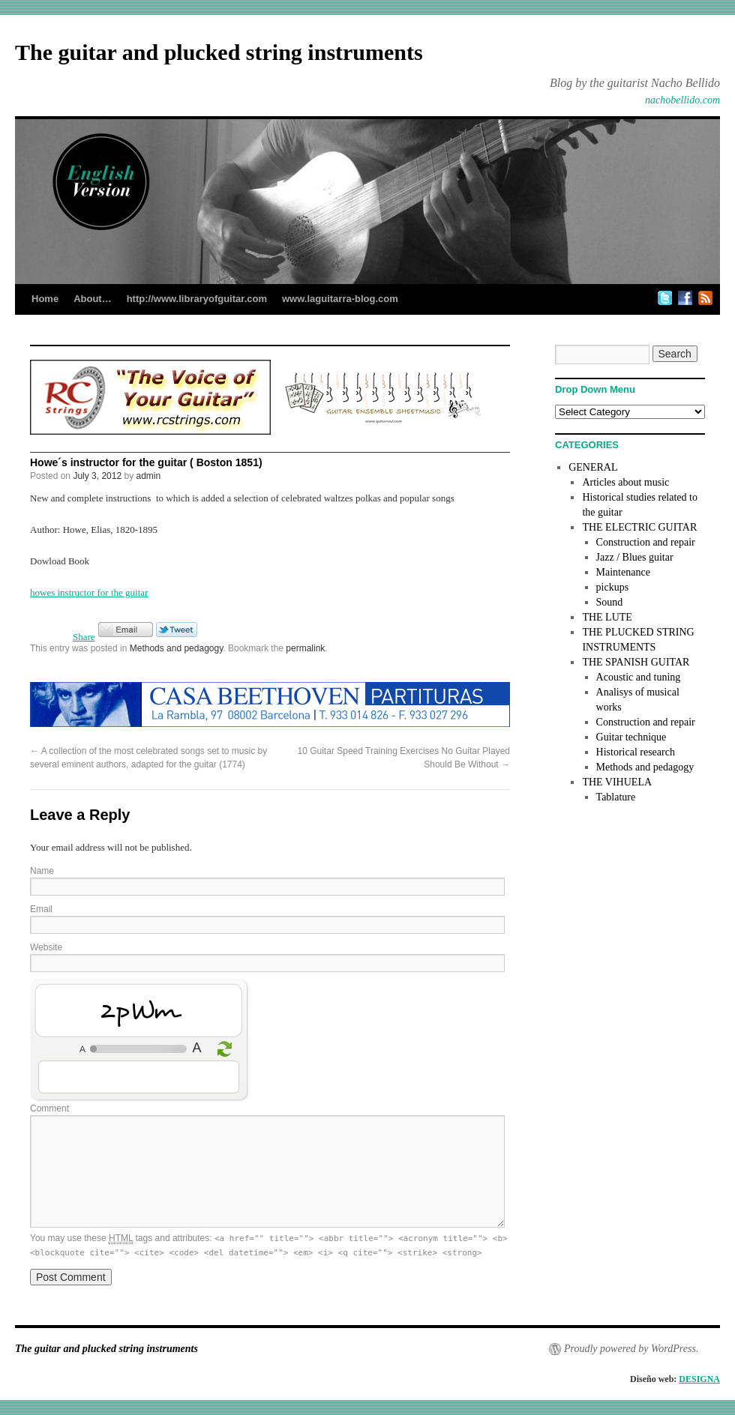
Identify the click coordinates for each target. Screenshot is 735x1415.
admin (148, 476)
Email (41, 909)
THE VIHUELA (617, 782)
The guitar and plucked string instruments (219, 52)
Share (84, 636)
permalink (305, 648)
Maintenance (623, 572)
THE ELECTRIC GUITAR (639, 527)
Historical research (635, 752)
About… (93, 298)
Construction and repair (645, 542)
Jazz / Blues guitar (635, 557)
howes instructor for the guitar (89, 592)
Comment (49, 1108)
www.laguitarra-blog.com (340, 298)
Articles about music (625, 482)
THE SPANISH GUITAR (635, 662)
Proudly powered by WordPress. (631, 1348)
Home (45, 298)
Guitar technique (631, 737)
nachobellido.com (682, 100)
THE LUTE (607, 617)
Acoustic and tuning (638, 677)
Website (46, 947)
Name (42, 871)
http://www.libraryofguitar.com (197, 298)
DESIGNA (699, 1379)
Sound (609, 602)
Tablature (616, 797)
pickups (612, 587)
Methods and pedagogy (177, 648)
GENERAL (592, 467)
